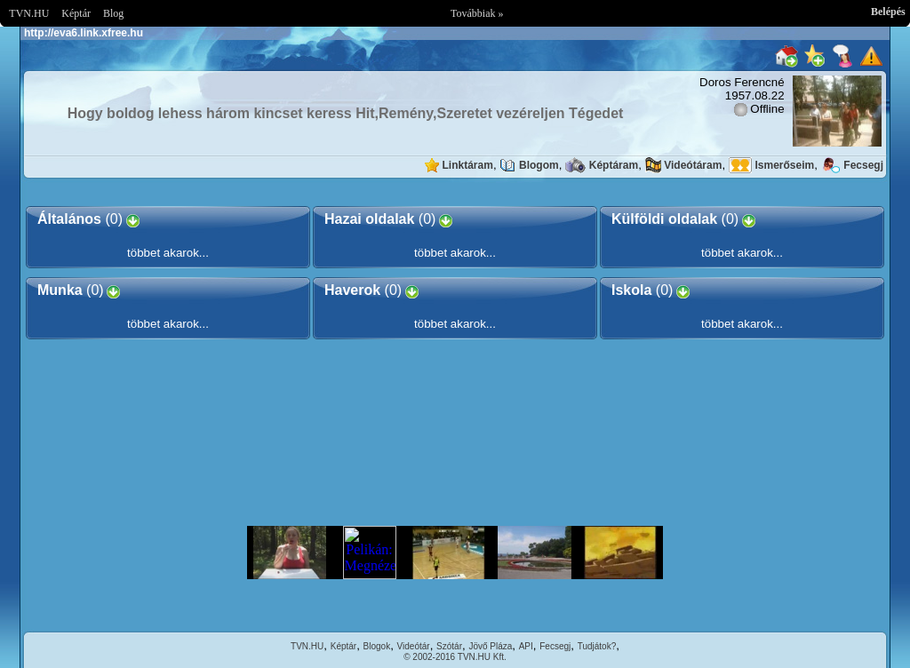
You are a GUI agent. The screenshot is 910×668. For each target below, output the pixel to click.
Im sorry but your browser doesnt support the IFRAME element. (455, 552)
